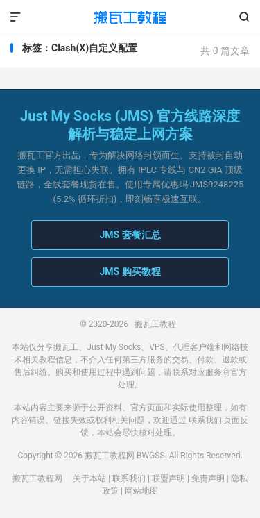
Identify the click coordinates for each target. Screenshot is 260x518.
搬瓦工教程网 (37, 478)
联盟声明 (168, 478)
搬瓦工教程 (130, 17)
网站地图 (141, 491)
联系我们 (205, 420)
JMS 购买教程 (129, 271)
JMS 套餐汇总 (129, 234)
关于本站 (89, 478)
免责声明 (208, 478)
